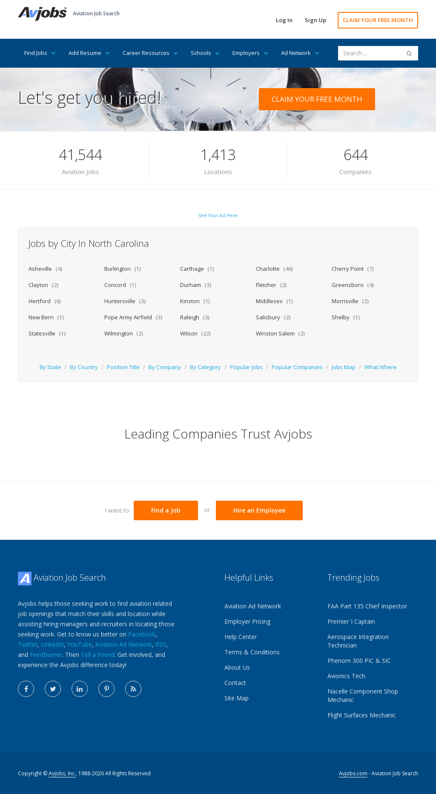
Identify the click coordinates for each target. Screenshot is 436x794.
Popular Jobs (246, 367)
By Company (165, 367)
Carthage (197, 268)
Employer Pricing (247, 621)
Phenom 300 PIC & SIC (359, 660)
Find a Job (166, 510)
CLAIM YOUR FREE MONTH (378, 20)
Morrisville (350, 301)
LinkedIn (52, 644)
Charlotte (274, 268)
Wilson (195, 333)
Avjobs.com (353, 773)
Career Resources (150, 53)
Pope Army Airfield (133, 317)
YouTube (79, 644)
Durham (195, 285)
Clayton (43, 285)
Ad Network (300, 53)
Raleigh (194, 317)
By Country (84, 367)
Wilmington (123, 333)
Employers (250, 53)
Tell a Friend (98, 655)
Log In (284, 20)
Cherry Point (353, 268)
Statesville (47, 333)
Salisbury (273, 317)
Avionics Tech (346, 676)
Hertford (45, 301)
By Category (205, 367)
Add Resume (89, 53)
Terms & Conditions (252, 652)
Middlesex (274, 301)
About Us (237, 667)
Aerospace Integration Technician (358, 641)
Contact (235, 683)
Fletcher (271, 285)
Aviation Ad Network (123, 644)
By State (50, 367)
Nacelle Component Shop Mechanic (362, 695)
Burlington (122, 268)
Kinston (195, 301)
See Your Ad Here (218, 215)
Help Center (240, 637)
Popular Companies (297, 367)
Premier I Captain (351, 621)
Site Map (236, 698)
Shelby (346, 317)
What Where (380, 367)
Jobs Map (344, 367)
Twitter (27, 644)
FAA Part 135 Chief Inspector (367, 606)
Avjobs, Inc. (62, 773)
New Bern (46, 317)
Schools (205, 53)
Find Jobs (40, 53)
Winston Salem (280, 333)
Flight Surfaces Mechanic (361, 715)
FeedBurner (46, 655)
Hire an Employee (259, 510)
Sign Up (315, 20)
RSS (160, 644)
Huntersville (125, 301)
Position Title (123, 367)
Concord (120, 285)
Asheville (45, 268)
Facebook (141, 634)
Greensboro (353, 285)
